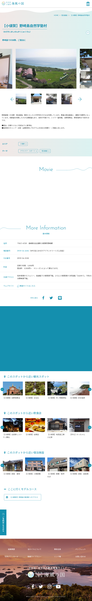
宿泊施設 (64, 15)
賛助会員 (57, 549)
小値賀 (22, 144)
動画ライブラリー (34, 556)
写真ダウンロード (11, 556)
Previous (12, 99)
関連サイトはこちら (26, 286)
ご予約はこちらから (3, 522)
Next (80, 99)
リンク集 (57, 556)
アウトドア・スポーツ (27, 151)
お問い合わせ (80, 556)
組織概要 (11, 549)
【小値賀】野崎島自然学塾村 (80, 15)
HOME (56, 15)
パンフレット (80, 549)
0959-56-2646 (23, 251)
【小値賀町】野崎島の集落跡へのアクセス (22, 497)
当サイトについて (34, 549)
